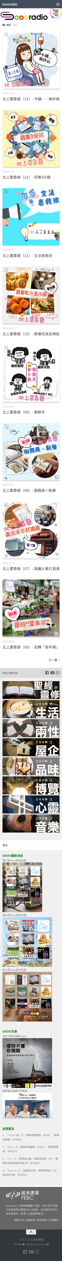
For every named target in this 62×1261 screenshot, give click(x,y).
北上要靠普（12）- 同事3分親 (26, 177)
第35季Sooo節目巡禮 (14, 969)
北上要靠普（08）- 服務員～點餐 (29, 490)
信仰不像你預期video (14, 1036)
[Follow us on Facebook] (47, 673)
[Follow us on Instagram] (58, 673)
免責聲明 (54, 1220)
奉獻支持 (19, 1220)
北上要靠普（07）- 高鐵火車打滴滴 (31, 568)
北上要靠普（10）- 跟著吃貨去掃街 (31, 333)
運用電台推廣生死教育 (14, 1091)
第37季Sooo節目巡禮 (14, 860)
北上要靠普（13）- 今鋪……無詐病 (31, 98)
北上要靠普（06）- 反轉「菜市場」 (31, 646)
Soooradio (9, 4)
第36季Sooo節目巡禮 (14, 915)
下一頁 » (54, 660)
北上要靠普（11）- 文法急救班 (27, 255)
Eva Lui (12, 1170)
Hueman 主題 (42, 1244)
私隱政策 (30, 1220)
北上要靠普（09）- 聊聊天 (23, 412)
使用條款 (42, 1220)
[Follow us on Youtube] (52, 673)
